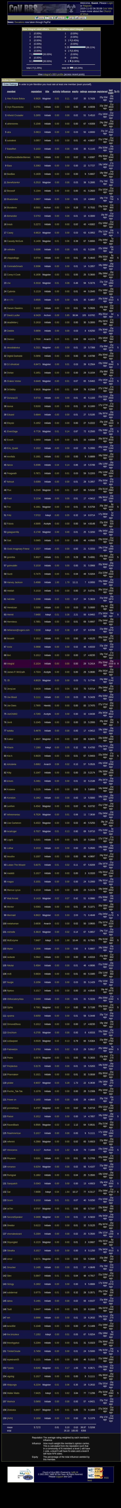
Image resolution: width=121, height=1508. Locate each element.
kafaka (10, 730)
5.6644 (37, 414)
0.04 (67, 207)
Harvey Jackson (15, 582)
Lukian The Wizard (16, 865)
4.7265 (37, 714)
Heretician (12, 607)
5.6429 (37, 689)
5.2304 (37, 1234)
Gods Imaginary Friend (18, 549)
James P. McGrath (16, 672)
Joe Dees (11, 705)
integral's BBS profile (53, 74)
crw (9, 283)
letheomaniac (13, 814)
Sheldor (11, 1225)
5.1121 (37, 1359)
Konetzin (11, 798)
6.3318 (37, 283)
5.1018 (37, 565)
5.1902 (37, 1284)
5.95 (67, 315)
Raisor (10, 1116)
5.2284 (37, 1343)
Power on (11, 1099)
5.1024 (37, 663)
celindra (11, 249)
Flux (9, 490)
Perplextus (12, 1066)
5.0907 (37, 199)
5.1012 (37, 638)
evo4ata (11, 456)
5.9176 (37, 1066)
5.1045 (37, 722)
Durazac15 (12, 398)
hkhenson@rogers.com (18, 630)
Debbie (10, 331)
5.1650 (37, 1099)
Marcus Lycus (14, 890)
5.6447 (37, 1309)
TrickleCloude (13, 1351)
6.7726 (37, 431)
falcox (10, 465)
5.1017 (37, 873)
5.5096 (37, 266)
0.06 (67, 241)
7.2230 (37, 630)
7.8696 (37, 1192)
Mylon (10, 948)
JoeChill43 (12, 714)
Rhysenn (11, 1158)
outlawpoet (12, 1041)
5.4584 (37, 965)
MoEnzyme (12, 940)
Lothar (10, 848)
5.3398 (37, 599)
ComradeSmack (15, 266)
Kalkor (10, 739)
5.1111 (37, 697)
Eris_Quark (12, 448)
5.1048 (37, 1326)
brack (9, 224)
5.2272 (37, 224)
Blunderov (12, 207)
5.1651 (37, 372)
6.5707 (37, 1208)
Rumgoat (11, 1175)
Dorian (10, 372)
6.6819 (37, 232)
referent (11, 1141)
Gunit (9, 574)
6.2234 (37, 1385)
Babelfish (11, 149)
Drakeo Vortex (14, 381)
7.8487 (37, 940)
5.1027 (37, 549)
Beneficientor (13, 182)
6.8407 (37, 1410)
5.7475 (37, 574)
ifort (9, 655)
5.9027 (37, 557)
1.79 (67, 582)
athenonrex (12, 123)
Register (87, 5)
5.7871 (37, 473)
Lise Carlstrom (14, 823)
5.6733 (37, 398)
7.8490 (37, 614)
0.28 (67, 1083)
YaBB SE (74, 1472)
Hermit (10, 614)
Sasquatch (12, 1183)
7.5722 (37, 515)
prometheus (13, 1108)
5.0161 (37, 839)
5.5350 (37, 607)
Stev (9, 1275)
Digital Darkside (14, 356)
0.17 (67, 1368)
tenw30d (11, 1326)
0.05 (67, 515)
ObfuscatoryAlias (15, 999)
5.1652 (37, 423)
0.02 (57, 599)
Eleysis (10, 423)
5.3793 (37, 1049)
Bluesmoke (12, 199)
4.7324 (37, 672)
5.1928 (37, 174)
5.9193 (37, 406)
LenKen (11, 806)
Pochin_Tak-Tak (15, 1091)
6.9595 (37, 1125)
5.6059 (37, 1016)
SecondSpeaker (15, 1217)
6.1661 (37, 507)
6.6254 (37, 1166)
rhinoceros (12, 1150)
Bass (9, 165)
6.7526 (37, 814)
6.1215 (37, 1242)
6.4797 (37, 1108)
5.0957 (37, 140)
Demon (10, 339)
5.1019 (37, 848)
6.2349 (37, 490)
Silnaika (11, 1250)
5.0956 (37, 356)
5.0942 (37, 957)
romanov (11, 1166)
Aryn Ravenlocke (15, 107)
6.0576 (37, 1057)
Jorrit (9, 722)
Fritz (9, 515)
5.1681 (37, 456)
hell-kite (11, 599)
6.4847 (37, 739)
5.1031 (37, 881)
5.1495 (37, 1267)
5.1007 (37, 856)
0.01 (57, 98)
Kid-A (9, 756)
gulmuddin (12, 565)
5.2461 (37, 781)
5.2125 (37, 789)
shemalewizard (14, 1234)
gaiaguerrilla (13, 532)
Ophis (10, 1007)
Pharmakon (12, 1074)
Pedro (10, 1057)
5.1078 (37, 1091)
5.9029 (37, 756)
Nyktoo (10, 990)
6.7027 (37, 831)
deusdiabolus (13, 347)
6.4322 (37, 823)
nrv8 (9, 974)
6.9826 (37, 389)
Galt (9, 540)
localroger (12, 831)
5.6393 (37, 907)
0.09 (57, 315)
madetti (10, 873)
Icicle (9, 647)
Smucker (11, 1267)
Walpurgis (12, 1385)
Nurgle (10, 982)
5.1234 (37, 498)
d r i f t (10, 300)
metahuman (13, 923)
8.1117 (37, 1150)
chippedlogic (13, 258)
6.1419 (37, 898)
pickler (10, 1083)
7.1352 (37, 1334)
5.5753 (37, 216)
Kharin (10, 747)
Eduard (10, 414)
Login (110, 3)
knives (10, 781)
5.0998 (37, 647)
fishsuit (10, 481)
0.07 (67, 898)
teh (8, 1317)
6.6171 (37, 1259)
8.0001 (37, 207)
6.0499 (37, 1217)
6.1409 (37, 241)
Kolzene (11, 789)
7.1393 (37, 747)
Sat (8, 1192)
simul (9, 1259)
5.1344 (37, 191)
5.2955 (37, 115)
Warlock (11, 1401)
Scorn (10, 1200)
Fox (9, 507)
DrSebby (11, 389)
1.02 (67, 1150)
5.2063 (37, 165)
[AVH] (10, 1418)
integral (10, 663)
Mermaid (11, 915)
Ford (9, 498)
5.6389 (37, 481)
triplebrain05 (13, 1359)
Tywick (10, 1368)
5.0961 (37, 157)
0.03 (57, 339)
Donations (19, 22)
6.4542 (37, 806)
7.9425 (37, 1393)
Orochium (12, 1032)
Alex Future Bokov (16, 98)
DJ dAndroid (13, 364)
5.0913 (37, 132)
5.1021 (37, 1074)
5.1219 (37, 291)
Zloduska (11, 1410)
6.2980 (37, 1141)
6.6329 (37, 1041)
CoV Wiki (107, 8)
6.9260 (37, 1368)
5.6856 (37, 331)
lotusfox (11, 856)
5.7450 (37, 1351)
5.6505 (37, 300)
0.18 (67, 1125)
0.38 (67, 630)
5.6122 (37, 1225)
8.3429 (37, 315)
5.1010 (37, 1200)
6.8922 (37, 915)
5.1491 (37, 1301)
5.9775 (37, 1292)
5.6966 (37, 1317)
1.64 (67, 1192)
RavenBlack (13, 1125)
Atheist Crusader (15, 115)
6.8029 (37, 680)
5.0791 (37, 107)
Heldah (10, 590)
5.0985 (37, 540)
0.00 (57, 107)
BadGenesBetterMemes (18, 157)
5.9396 (37, 465)
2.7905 (37, 705)
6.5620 (37, 98)
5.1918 (37, 322)
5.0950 (37, 1401)
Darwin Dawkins (15, 308)
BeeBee (11, 174)
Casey (10, 232)
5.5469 (37, 999)
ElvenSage (12, 431)
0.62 (67, 1393)
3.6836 (37, 923)
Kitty (9, 772)
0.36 (67, 614)
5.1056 (37, 982)
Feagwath (12, 473)
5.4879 (37, 730)
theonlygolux (13, 1343)
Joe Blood (12, 697)
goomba (11, 557)
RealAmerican (14, 1133)
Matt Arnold (12, 898)
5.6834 (37, 974)
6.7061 (37, 1007)
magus (10, 881)
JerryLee (11, 689)
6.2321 (37, 347)
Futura (10, 523)
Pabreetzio (12, 1049)
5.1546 (37, 123)
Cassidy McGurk (15, 241)
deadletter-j (12, 322)
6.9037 (37, 1083)
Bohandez (12, 216)
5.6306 (37, 249)
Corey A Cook (13, 274)
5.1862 (37, 798)
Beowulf (11, 191)
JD (8, 680)
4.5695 (37, 523)
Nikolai (10, 965)
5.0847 (37, 1275)
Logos (10, 839)
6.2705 (37, 1032)
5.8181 (37, 1158)
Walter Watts (13, 1393)
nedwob (11, 957)
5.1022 (37, 149)
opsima (10, 1016)
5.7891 (37, 621)
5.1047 (37, 772)
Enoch (10, 440)
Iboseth (10, 638)
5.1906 (37, 948)
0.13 (67, 831)
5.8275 (37, 865)
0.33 (67, 915)
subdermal (12, 1292)
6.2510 (37, 182)
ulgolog (10, 1376)
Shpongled (12, 1242)
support (59, 1476)
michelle (11, 932)
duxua (10, 406)
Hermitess (12, 621)
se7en (10, 1208)
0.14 (67, 431)
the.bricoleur (13, 1334)
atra (9, 132)
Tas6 (9, 1309)
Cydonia (11, 291)
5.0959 (37, 440)
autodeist (11, 140)
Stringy (10, 1284)
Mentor (10, 907)
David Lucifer (13, 315)
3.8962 (37, 764)
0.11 (67, 98)
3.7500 (37, 339)
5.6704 (37, 258)
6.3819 (37, 932)
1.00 (57, 582)
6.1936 (37, 274)
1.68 (67, 940)
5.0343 (37, 1183)
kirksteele (11, 764)
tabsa (9, 1301)
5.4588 (37, 582)
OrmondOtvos (14, 1024)
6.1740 (37, 532)
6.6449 (37, 381)
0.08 (67, 283)
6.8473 (37, 364)
